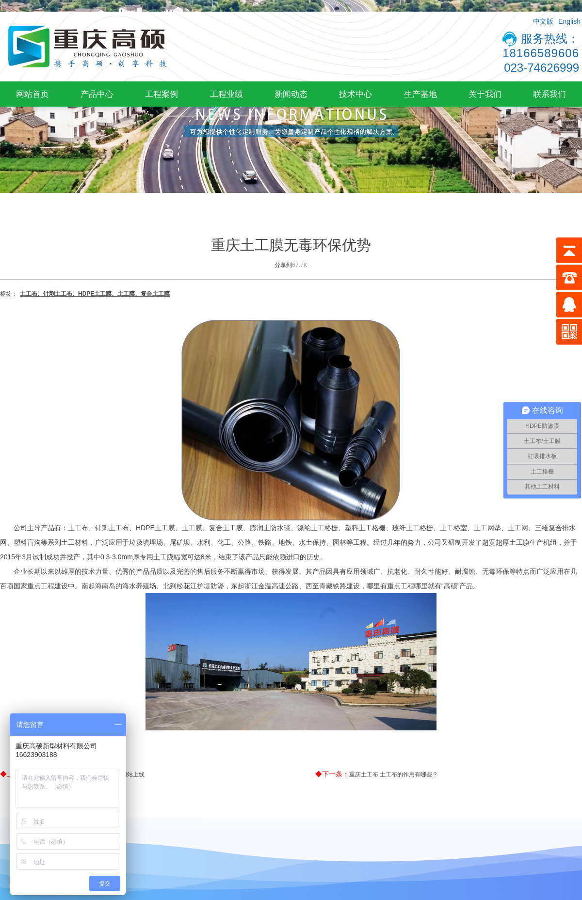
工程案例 (161, 94)
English (569, 21)
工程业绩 (226, 94)
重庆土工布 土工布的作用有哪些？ (393, 774)
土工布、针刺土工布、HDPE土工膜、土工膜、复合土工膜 (95, 293)
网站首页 (32, 94)
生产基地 (420, 94)
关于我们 (485, 94)
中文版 (543, 21)
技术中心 (355, 94)
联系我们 (549, 94)
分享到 (283, 265)
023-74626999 (541, 67)
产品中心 (97, 94)
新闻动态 (291, 94)
